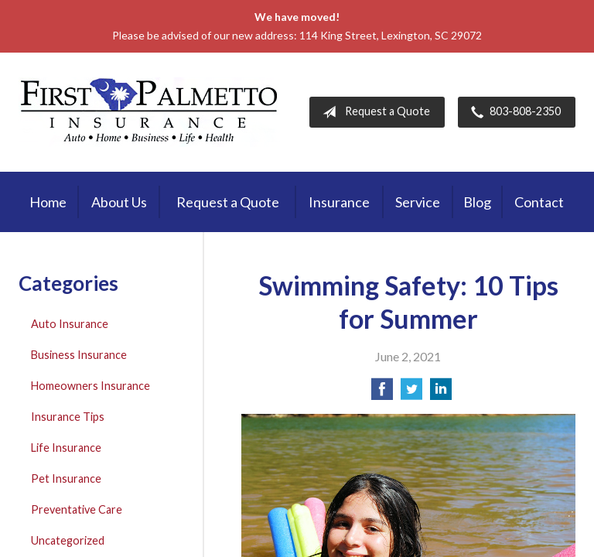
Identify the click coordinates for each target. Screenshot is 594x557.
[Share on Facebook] (382, 393)
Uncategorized (67, 540)
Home (48, 201)
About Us (119, 201)
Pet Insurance (66, 478)
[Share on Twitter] (411, 393)
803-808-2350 (513, 112)
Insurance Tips (67, 416)
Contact (539, 201)
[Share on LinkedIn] (441, 393)
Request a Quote (373, 112)
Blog (477, 201)
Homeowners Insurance (90, 385)
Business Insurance (79, 354)
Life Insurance (66, 447)
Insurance (339, 201)
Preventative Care (76, 509)
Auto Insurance (69, 323)
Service (417, 201)
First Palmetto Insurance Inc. (149, 112)
